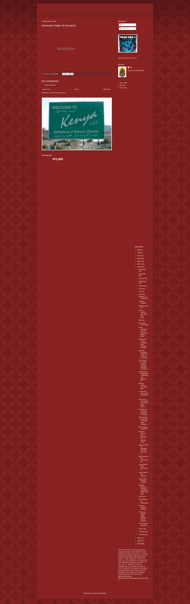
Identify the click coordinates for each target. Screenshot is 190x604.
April (140, 294)
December (142, 269)
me (131, 67)
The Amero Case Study (143, 324)
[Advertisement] (125, 129)
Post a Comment (50, 85)
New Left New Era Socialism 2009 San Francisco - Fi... (143, 449)
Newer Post (46, 89)
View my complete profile (135, 70)
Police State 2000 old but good (142, 480)
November (142, 274)
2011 (139, 264)
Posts (122, 25)
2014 (139, 255)
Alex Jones (123, 83)
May (140, 291)
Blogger (103, 593)
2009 (139, 538)
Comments (123, 28)
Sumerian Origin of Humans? (143, 507)
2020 (139, 250)
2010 (139, 267)
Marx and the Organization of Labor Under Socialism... (143, 420)
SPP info (141, 320)
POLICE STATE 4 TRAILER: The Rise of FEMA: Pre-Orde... (143, 489)
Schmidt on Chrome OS (143, 297)
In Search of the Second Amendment (143, 394)
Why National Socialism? (143, 428)
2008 (139, 541)
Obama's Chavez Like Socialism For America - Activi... (143, 437)
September (142, 281)
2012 (139, 261)
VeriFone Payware (142, 302)
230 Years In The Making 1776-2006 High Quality (143, 403)
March (141, 529)
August (141, 286)
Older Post (106, 89)
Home (77, 89)
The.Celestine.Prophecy (143, 524)
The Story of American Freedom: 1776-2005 (143, 412)
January (142, 534)
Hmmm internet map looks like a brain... (143, 314)
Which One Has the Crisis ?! (127, 58)
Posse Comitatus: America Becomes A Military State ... (143, 332)
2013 (139, 258)
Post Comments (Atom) (58, 93)
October (142, 278)
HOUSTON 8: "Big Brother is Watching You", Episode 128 (143, 376)
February (142, 532)
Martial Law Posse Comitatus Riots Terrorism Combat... (143, 343)
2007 (139, 544)
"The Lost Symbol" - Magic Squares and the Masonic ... (143, 516)
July (140, 289)
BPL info (122, 85)
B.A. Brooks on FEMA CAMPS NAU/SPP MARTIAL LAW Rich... (143, 365)
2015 (139, 253)
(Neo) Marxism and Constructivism (143, 459)
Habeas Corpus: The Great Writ (143, 386)
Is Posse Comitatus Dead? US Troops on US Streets (143, 354)
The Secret (142, 496)
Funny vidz (123, 88)
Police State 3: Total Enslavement (143, 467)
